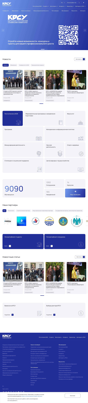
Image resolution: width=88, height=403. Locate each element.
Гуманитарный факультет (65, 370)
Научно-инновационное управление (39, 355)
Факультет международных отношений (68, 372)
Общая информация (7, 375)
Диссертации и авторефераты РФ (39, 351)
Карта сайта (5, 389)
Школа (32, 384)
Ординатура (34, 380)
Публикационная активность (38, 349)
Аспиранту (61, 353)
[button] (3, 30)
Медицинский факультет (65, 374)
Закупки (4, 364)
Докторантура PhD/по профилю (38, 378)
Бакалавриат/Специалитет (37, 372)
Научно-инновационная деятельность (12, 370)
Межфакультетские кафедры (66, 379)
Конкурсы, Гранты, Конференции (38, 353)
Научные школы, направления (38, 360)
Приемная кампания (35, 369)
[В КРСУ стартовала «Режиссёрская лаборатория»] (76, 86)
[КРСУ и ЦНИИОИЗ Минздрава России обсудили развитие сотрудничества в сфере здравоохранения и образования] (55, 86)
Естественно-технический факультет (68, 364)
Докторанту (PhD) (63, 358)
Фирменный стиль (7, 362)
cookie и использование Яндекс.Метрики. (31, 396)
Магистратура (34, 374)
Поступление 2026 (63, 347)
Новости (5, 357)
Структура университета (9, 349)
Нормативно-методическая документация (41, 347)
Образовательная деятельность (10, 373)
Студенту (61, 349)
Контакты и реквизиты (8, 351)
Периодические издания (8, 360)
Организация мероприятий (9, 355)
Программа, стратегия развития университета (14, 347)
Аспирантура (34, 376)
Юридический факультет (65, 368)
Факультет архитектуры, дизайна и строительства (71, 377)
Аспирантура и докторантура (38, 358)
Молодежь (5, 368)
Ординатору (62, 355)
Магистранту (62, 351)
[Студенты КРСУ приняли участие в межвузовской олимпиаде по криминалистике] (13, 86)
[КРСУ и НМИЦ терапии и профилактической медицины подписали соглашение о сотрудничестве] (34, 86)
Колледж (33, 382)
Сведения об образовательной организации (13, 345)
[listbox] (63, 2)
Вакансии (5, 353)
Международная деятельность (10, 366)
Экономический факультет (65, 366)
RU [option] (61, 2)
